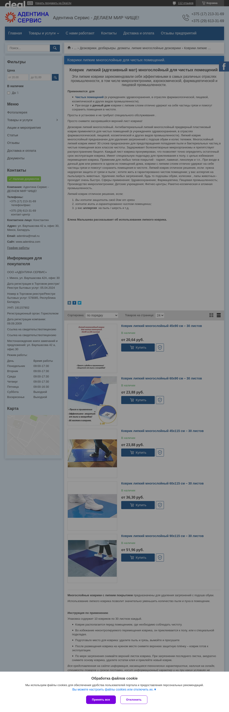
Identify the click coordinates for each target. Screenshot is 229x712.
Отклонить (134, 699)
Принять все (101, 699)
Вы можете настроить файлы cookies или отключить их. (112, 689)
